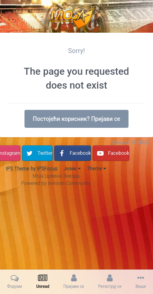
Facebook (80, 153)
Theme (96, 169)
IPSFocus (47, 169)
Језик (72, 169)
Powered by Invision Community (56, 183)
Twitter (45, 153)
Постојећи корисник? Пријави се (76, 119)
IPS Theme (17, 169)
